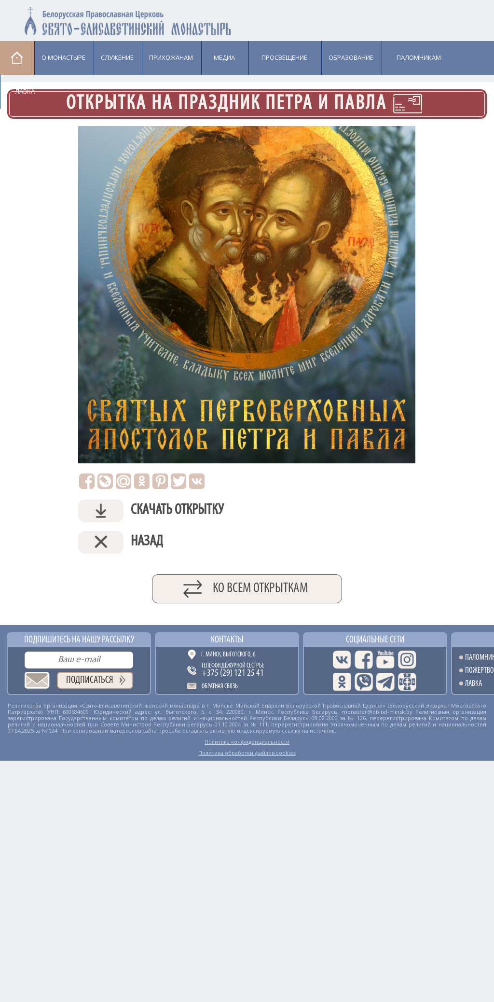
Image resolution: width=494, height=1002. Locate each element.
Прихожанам (171, 57)
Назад (120, 542)
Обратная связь (220, 686)
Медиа (224, 57)
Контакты (227, 640)
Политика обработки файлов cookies (247, 753)
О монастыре (63, 57)
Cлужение (117, 57)
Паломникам (419, 57)
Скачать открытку (150, 511)
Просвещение (284, 57)
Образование (351, 57)
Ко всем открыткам (260, 589)
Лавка (25, 91)
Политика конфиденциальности (247, 741)
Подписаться (89, 680)
